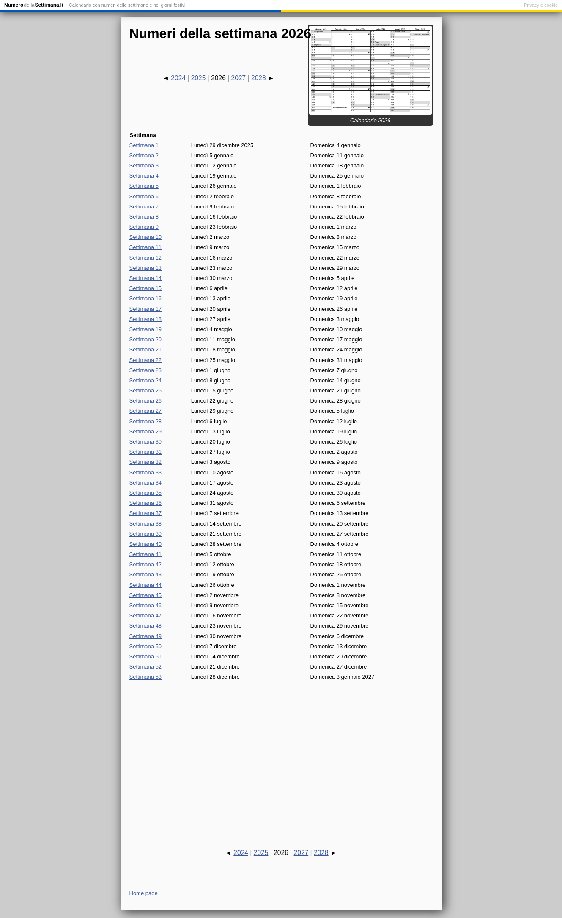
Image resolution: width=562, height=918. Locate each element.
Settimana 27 (145, 411)
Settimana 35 (145, 493)
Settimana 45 (145, 595)
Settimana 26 (145, 400)
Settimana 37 (145, 513)
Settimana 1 (144, 145)
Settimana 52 (145, 666)
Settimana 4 (144, 176)
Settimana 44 (145, 585)
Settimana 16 (145, 298)
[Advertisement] (281, 757)
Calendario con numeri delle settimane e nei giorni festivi (127, 5)
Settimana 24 (145, 380)
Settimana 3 (144, 165)
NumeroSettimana (33, 5)
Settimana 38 (145, 524)
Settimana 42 (145, 564)
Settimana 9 (144, 227)
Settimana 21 (145, 349)
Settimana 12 (145, 258)
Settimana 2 (144, 155)
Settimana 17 (145, 309)
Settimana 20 (145, 339)
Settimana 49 (145, 636)
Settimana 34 (145, 483)
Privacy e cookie (541, 5)
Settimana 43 (145, 574)
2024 (178, 78)
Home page (143, 893)
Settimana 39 (145, 534)
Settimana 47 (145, 615)
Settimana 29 (145, 431)
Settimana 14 (145, 278)
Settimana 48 (145, 625)
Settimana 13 (145, 268)
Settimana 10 (145, 237)
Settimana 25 (145, 390)
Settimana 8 (144, 217)
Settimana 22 (145, 360)
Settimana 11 (145, 247)
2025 (198, 78)
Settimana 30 (145, 441)
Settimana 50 (145, 646)
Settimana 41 (145, 554)
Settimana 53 (145, 677)
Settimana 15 (145, 288)
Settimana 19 (145, 329)
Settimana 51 (145, 656)
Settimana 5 (144, 186)
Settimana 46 (145, 605)
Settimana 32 (145, 462)
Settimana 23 (145, 370)
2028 (258, 78)
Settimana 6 (144, 196)
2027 (238, 78)
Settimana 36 (145, 503)
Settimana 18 (145, 319)
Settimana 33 (145, 472)
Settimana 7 (144, 206)
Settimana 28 (145, 421)
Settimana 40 (145, 544)
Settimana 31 (145, 452)
